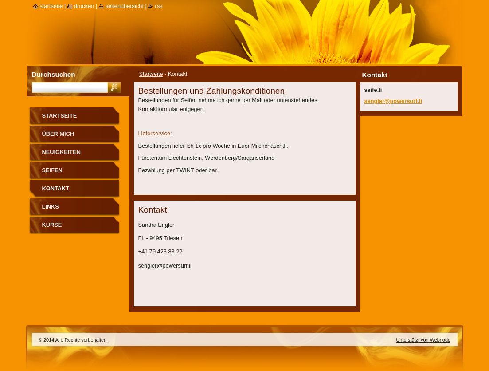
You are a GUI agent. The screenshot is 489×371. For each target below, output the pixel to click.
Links (50, 206)
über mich (58, 133)
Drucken (84, 6)
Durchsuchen (53, 74)
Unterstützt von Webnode (423, 340)
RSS (158, 6)
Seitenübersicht (125, 6)
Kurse (52, 224)
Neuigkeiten (61, 152)
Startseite (151, 74)
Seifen (52, 170)
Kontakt (56, 188)
